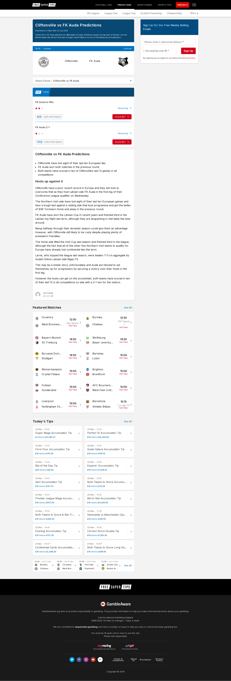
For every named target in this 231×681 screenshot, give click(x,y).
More (193, 13)
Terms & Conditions (118, 659)
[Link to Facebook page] (79, 659)
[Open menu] (194, 5)
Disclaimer (145, 659)
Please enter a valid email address (163, 41)
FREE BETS (182, 5)
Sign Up (188, 50)
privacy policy (188, 58)
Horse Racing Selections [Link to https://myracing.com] (104, 645)
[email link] (100, 659)
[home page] (44, 5)
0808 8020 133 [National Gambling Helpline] (98, 620)
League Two (129, 13)
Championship (174, 13)
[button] (83, 108)
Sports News (144, 5)
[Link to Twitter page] (71, 659)
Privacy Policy (159, 659)
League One (111, 13)
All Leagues (93, 13)
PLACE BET (120, 117)
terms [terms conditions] (175, 58)
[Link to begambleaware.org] (115, 604)
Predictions (124, 5)
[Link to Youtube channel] (93, 659)
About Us (134, 659)
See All (127, 307)
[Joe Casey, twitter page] (44, 294)
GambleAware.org (51, 611)
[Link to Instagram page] (86, 659)
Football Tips (104, 5)
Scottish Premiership (151, 13)
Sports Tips (164, 5)
